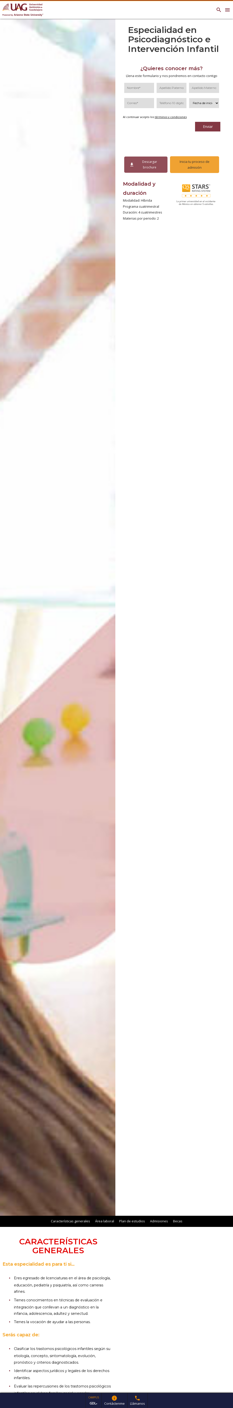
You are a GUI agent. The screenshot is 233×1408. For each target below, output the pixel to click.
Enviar (208, 126)
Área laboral (104, 1221)
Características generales (70, 1221)
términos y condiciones (171, 117)
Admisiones (159, 1221)
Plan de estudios (132, 1221)
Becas (177, 1221)
